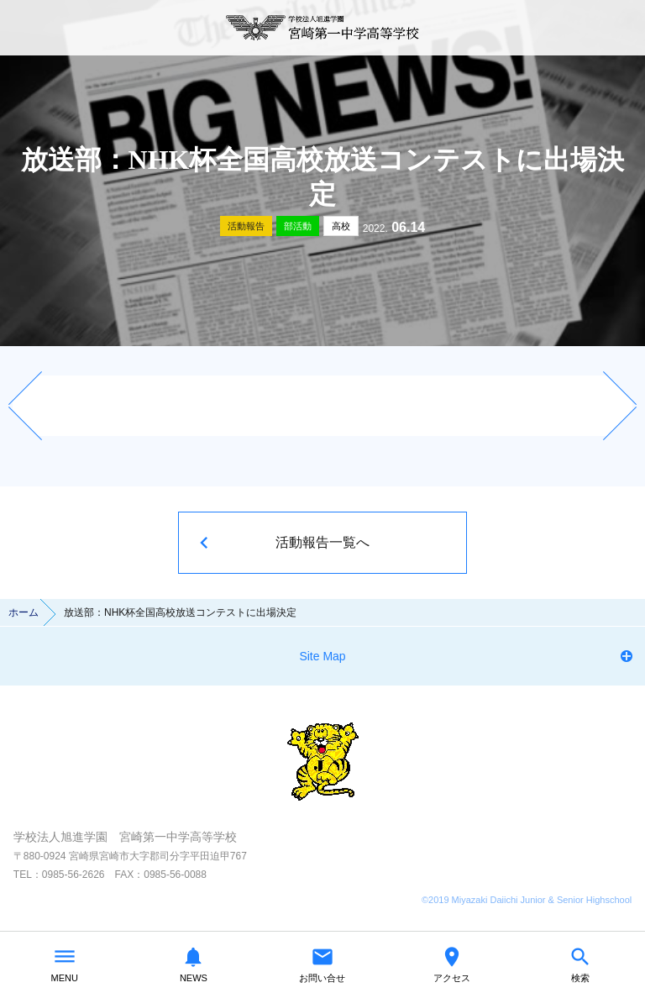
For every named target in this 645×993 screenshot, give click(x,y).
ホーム (23, 612)
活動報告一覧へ (322, 542)
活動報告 (246, 226)
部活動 (298, 226)
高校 (341, 226)
